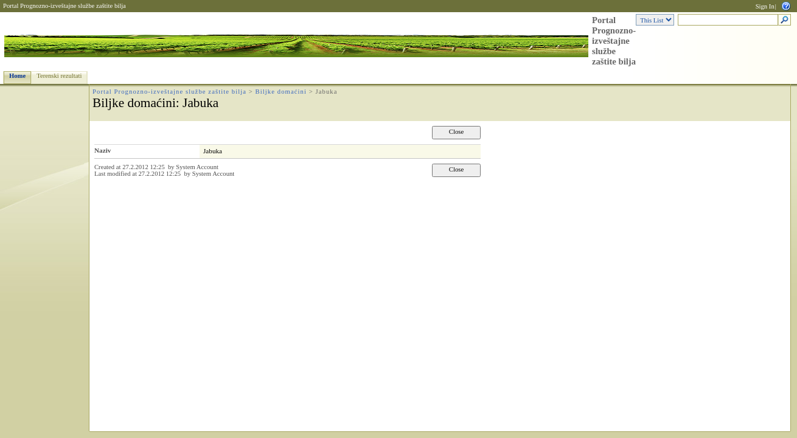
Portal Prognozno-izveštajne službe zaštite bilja (64, 5)
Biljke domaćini (281, 91)
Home (17, 75)
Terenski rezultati (59, 75)
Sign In (765, 6)
